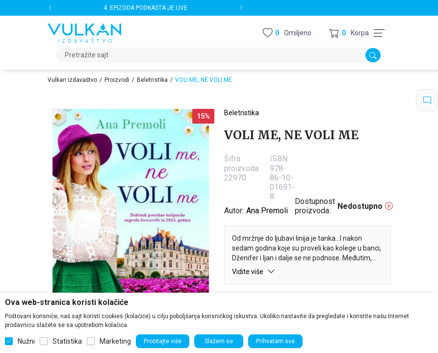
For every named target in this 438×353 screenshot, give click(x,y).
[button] (349, 33)
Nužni (26, 341)
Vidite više (253, 271)
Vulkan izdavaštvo (72, 79)
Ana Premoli (267, 210)
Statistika (67, 341)
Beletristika (152, 79)
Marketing (115, 341)
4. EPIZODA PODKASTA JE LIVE (145, 7)
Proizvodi (116, 79)
